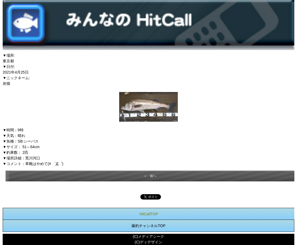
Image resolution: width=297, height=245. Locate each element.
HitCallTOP (149, 214)
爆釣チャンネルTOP (148, 226)
